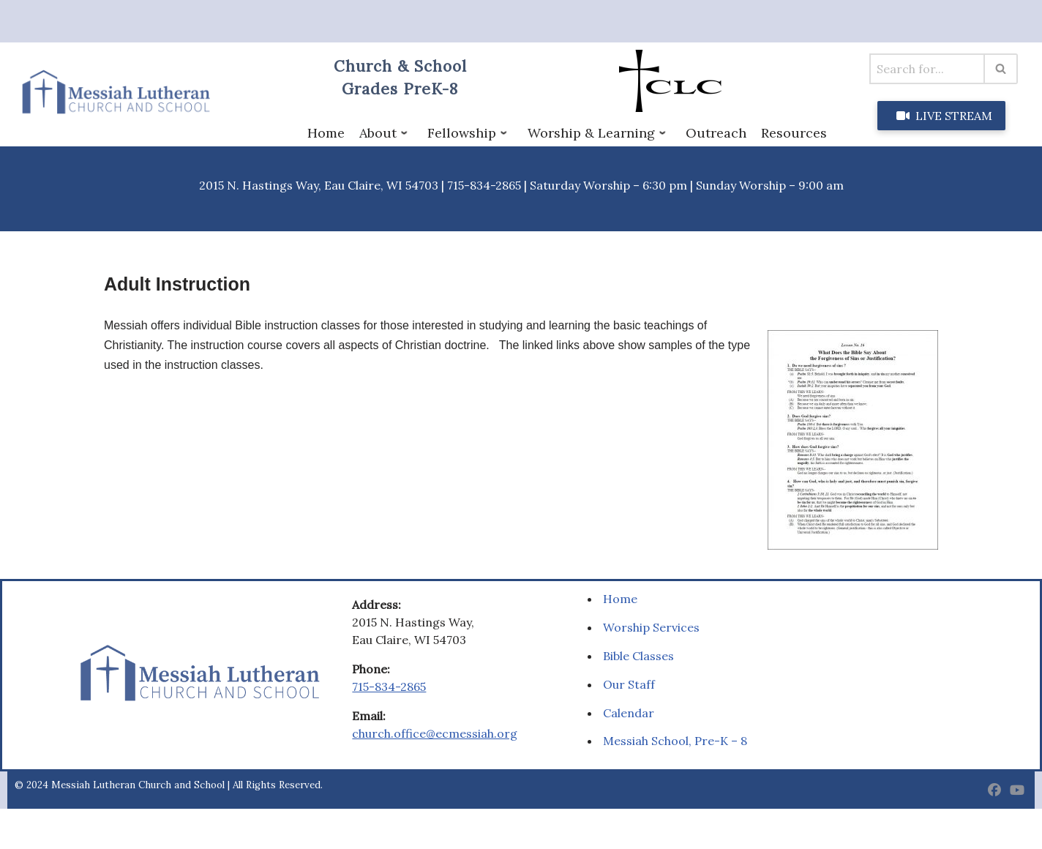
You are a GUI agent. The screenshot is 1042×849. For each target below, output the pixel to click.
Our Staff (629, 684)
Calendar (628, 713)
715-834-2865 (389, 686)
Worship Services (651, 627)
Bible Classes (638, 655)
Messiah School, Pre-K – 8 (675, 740)
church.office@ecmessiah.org (434, 733)
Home (620, 598)
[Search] (927, 68)
